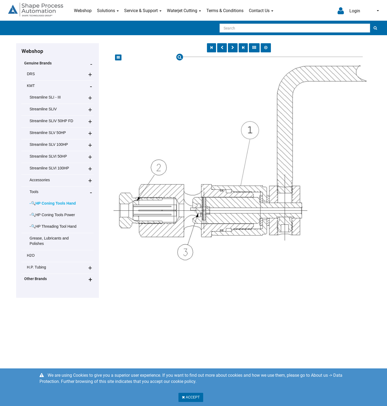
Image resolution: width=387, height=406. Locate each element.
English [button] (378, 10)
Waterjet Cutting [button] (184, 10)
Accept (191, 397)
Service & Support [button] (143, 10)
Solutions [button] (108, 10)
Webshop (83, 10)
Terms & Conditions (224, 10)
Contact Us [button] (261, 10)
